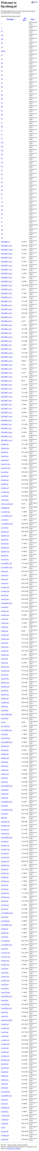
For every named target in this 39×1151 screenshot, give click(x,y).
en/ (2, 75)
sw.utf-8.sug (5, 1052)
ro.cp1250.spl (5, 941)
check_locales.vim (7, 504)
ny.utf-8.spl (4, 917)
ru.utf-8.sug (4, 972)
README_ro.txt (6, 388)
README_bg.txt (6, 253)
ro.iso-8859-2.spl (6, 945)
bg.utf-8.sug (5, 476)
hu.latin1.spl (5, 746)
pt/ (2, 174)
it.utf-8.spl (4, 778)
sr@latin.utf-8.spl (6, 1020)
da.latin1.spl (5, 531)
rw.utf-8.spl (4, 984)
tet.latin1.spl (5, 1056)
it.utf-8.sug (4, 782)
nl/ (2, 158)
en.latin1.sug (5, 591)
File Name (10, 19)
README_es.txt (6, 293)
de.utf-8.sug (5, 559)
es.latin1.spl (5, 611)
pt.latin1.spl (5, 933)
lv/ (2, 138)
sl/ (2, 194)
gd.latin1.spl (5, 682)
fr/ (2, 91)
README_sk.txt (6, 400)
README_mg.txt (7, 353)
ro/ (2, 178)
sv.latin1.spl (5, 1024)
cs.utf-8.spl (4, 520)
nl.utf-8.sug (4, 889)
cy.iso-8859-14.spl (7, 524)
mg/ (2, 142)
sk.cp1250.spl (5, 992)
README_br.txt (6, 257)
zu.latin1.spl (5, 1135)
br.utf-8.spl (4, 484)
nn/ (2, 162)
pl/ (2, 170)
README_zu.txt (6, 440)
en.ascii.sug (4, 583)
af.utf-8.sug (4, 456)
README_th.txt (6, 420)
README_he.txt (6, 317)
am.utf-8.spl (5, 460)
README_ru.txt (6, 392)
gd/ (2, 98)
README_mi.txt (6, 357)
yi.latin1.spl (5, 1119)
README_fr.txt (6, 301)
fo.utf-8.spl (4, 643)
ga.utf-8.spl (4, 674)
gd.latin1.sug (5, 686)
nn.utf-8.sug (5, 905)
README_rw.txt (6, 396)
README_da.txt (6, 273)
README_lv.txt (6, 349)
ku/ (2, 126)
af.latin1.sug (5, 448)
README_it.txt (6, 333)
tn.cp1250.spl (5, 1092)
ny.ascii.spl (4, 909)
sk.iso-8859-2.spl (6, 996)
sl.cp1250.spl (5, 1004)
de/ (2, 67)
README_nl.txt (6, 369)
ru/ (2, 182)
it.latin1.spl (4, 770)
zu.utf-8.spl (4, 1139)
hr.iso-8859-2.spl (6, 730)
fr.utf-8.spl (4, 659)
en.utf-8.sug (5, 599)
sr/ (2, 198)
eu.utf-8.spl (4, 627)
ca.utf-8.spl (4, 496)
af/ (2, 31)
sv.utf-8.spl (4, 1032)
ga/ (2, 95)
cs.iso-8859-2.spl (6, 516)
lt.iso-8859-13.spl (6, 802)
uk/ (2, 230)
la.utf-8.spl (4, 798)
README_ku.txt (6, 337)
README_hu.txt (6, 325)
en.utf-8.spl (4, 595)
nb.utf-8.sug (5, 873)
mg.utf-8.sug (5, 833)
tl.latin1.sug (5, 1080)
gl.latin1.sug (5, 702)
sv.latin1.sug (5, 1028)
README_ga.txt (6, 305)
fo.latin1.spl (5, 635)
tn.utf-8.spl (4, 1099)
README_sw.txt (6, 416)
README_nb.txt (6, 365)
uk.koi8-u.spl (5, 1107)
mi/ (2, 146)
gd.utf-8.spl (4, 690)
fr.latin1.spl (4, 651)
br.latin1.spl (5, 480)
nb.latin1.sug (5, 865)
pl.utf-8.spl (4, 929)
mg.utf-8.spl (5, 829)
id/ (2, 118)
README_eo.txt (6, 289)
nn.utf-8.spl (4, 901)
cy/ (2, 59)
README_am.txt (7, 249)
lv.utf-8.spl (4, 813)
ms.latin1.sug (5, 849)
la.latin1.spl (4, 794)
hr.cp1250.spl (5, 726)
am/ (2, 35)
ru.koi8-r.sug (5, 964)
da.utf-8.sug (5, 543)
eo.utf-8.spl (4, 607)
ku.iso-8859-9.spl (6, 786)
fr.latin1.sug (5, 655)
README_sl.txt (6, 404)
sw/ (2, 206)
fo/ (2, 87)
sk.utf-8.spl (4, 1000)
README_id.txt (6, 329)
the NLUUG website (13, 1148)
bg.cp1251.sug (5, 468)
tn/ (2, 222)
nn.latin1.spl (5, 893)
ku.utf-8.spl (4, 790)
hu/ (2, 114)
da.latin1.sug (5, 535)
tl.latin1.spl (4, 1076)
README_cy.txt (6, 269)
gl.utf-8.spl (4, 706)
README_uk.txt (6, 432)
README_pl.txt (6, 381)
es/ (2, 83)
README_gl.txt (6, 313)
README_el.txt (6, 281)
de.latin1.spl (5, 547)
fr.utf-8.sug (4, 663)
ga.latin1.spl (5, 667)
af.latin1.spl (5, 444)
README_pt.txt (6, 384)
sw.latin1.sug (5, 1044)
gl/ (2, 102)
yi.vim (3, 1127)
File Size (24, 19)
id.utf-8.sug (4, 766)
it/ (1, 122)
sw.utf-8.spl (4, 1048)
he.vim (3, 722)
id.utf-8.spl (4, 762)
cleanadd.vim (5, 508)
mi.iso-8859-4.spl (6, 837)
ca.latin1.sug (5, 492)
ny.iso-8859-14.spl (7, 913)
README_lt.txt (6, 345)
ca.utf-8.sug (5, 500)
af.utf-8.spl (4, 452)
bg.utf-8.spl (4, 472)
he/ (2, 106)
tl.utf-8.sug (4, 1088)
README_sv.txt (6, 412)
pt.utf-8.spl (4, 937)
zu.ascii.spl (4, 1131)
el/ (2, 71)
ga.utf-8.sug (5, 678)
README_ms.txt (6, 361)
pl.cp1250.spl (5, 921)
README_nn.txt (6, 373)
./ (1, 23)
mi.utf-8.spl (4, 841)
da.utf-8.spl (4, 539)
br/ (2, 43)
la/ (2, 130)
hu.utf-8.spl (4, 750)
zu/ (2, 238)
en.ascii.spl (4, 579)
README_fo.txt (6, 297)
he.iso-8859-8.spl (6, 714)
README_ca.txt (6, 261)
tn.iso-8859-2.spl (6, 1095)
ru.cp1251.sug (5, 956)
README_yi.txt (6, 436)
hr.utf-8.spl (4, 734)
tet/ (2, 210)
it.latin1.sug (5, 774)
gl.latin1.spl (5, 698)
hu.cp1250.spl (5, 738)
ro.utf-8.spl (4, 949)
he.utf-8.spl (4, 718)
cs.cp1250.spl (5, 512)
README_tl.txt (6, 424)
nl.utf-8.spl (4, 885)
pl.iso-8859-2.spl (6, 925)
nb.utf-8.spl (4, 869)
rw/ (2, 186)
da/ (2, 63)
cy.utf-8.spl (4, 527)
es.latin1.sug (5, 615)
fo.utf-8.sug (4, 647)
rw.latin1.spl (5, 976)
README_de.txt (6, 277)
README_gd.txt (6, 309)
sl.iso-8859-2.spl (6, 1008)
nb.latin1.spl (5, 861)
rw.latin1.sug (5, 980)
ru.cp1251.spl (5, 952)
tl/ (1, 218)
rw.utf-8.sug (5, 988)
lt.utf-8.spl (4, 806)
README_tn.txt (6, 428)
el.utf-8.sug (4, 575)
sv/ (2, 202)
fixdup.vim (4, 631)
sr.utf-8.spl (4, 1016)
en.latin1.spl (5, 587)
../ (1, 27)
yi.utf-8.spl (4, 1123)
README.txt (5, 241)
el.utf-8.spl (4, 571)
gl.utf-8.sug (4, 710)
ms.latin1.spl (5, 845)
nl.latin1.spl (5, 877)
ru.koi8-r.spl (5, 960)
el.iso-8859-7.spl (6, 563)
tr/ (1, 226)
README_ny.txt (6, 377)
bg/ (2, 39)
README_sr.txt (6, 408)
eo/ (2, 79)
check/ (3, 51)
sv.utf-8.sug (4, 1036)
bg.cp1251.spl (5, 464)
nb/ (2, 154)
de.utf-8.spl (4, 555)
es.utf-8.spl (4, 619)
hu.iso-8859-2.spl (6, 742)
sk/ (2, 190)
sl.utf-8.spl (4, 1012)
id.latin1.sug (5, 758)
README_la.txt (6, 341)
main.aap (4, 817)
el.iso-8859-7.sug (6, 567)
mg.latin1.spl (5, 821)
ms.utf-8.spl (5, 853)
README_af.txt (6, 245)
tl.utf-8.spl (4, 1084)
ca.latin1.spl (5, 488)
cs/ (2, 55)
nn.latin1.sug (5, 897)
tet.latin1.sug (5, 1060)
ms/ (2, 150)
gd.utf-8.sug (5, 694)
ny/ (2, 166)
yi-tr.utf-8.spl (5, 1115)
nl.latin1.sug (5, 881)
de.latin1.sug (5, 551)
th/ (2, 214)
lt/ (1, 134)
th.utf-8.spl (4, 1072)
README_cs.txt (6, 265)
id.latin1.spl (5, 754)
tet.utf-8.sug (5, 1068)
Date (32, 19)
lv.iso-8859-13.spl (6, 809)
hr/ (2, 110)
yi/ (2, 234)
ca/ (2, 47)
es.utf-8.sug (4, 623)
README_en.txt (6, 285)
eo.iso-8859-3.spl (6, 603)
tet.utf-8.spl (4, 1064)
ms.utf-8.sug (5, 857)
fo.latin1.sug (5, 639)
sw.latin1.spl (5, 1040)
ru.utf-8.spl (4, 968)
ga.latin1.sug (5, 670)
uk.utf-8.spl (4, 1111)
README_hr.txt (6, 321)
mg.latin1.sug (5, 825)
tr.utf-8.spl (4, 1103)
